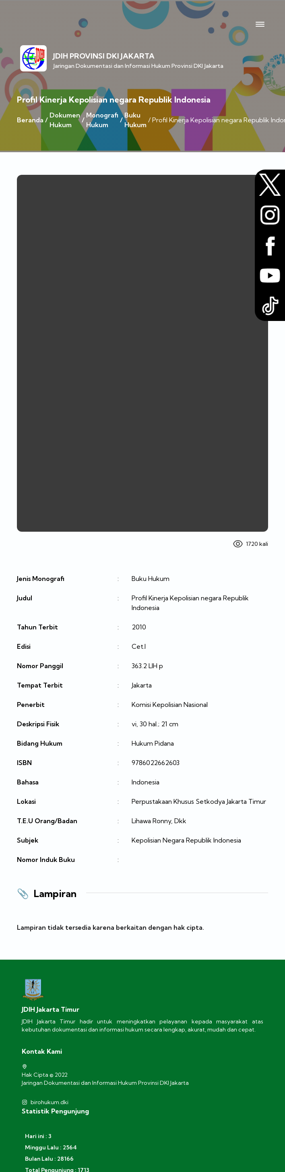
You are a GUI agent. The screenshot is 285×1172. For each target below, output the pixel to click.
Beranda (30, 120)
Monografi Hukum (102, 120)
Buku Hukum (135, 120)
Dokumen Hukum (65, 120)
